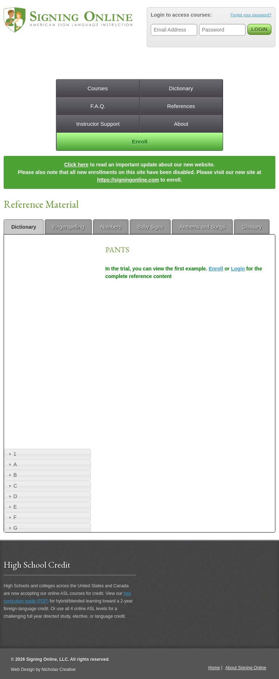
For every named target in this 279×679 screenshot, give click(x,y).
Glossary (252, 227)
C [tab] (12, 486)
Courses (98, 88)
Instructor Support (98, 124)
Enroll (139, 141)
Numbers (111, 227)
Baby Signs (150, 227)
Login (238, 269)
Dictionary (181, 88)
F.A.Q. (98, 106)
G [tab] (12, 528)
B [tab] (12, 475)
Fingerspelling (68, 227)
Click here (76, 164)
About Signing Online (245, 667)
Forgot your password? (251, 15)
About (181, 124)
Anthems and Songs (202, 227)
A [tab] (12, 464)
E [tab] (12, 507)
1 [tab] (11, 454)
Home (214, 667)
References (181, 106)
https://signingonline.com (128, 180)
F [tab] (12, 517)
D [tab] (12, 496)
